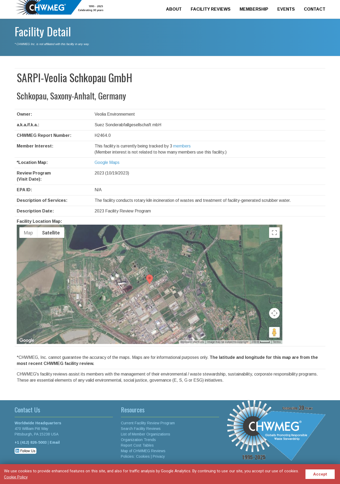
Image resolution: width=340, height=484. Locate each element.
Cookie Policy (16, 477)
